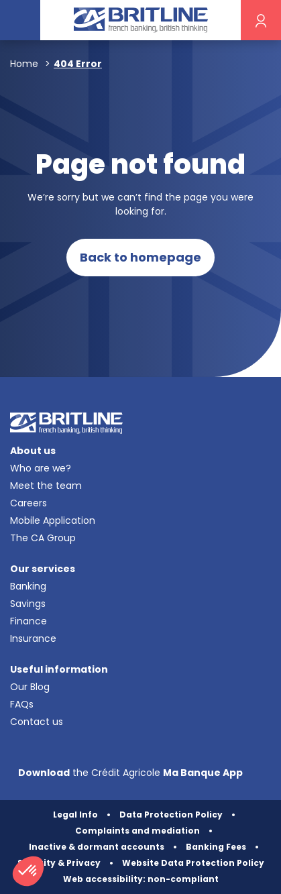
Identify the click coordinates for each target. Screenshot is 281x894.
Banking (28, 586)
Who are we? (40, 468)
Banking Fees (216, 846)
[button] (28, 871)
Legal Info (75, 814)
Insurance (33, 638)
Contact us (36, 721)
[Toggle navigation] (20, 20)
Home (24, 63)
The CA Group (43, 538)
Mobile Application (52, 520)
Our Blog (30, 686)
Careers (28, 503)
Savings (28, 603)
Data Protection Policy (171, 814)
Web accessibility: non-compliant (141, 879)
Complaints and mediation (137, 830)
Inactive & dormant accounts (96, 846)
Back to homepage (140, 257)
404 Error (78, 63)
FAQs (22, 704)
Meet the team (46, 485)
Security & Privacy (59, 863)
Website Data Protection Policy (193, 863)
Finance (28, 621)
